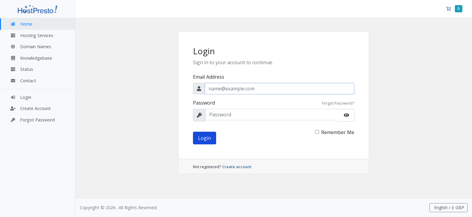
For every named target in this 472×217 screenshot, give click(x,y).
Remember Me (337, 132)
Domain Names (30, 46)
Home (21, 24)
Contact (23, 80)
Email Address (208, 77)
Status (21, 69)
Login (20, 97)
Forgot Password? (338, 103)
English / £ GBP (448, 207)
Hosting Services (31, 35)
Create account (236, 166)
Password (204, 102)
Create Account (30, 108)
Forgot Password (32, 120)
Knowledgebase (31, 58)
